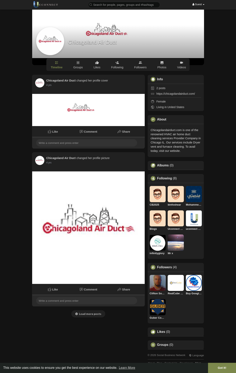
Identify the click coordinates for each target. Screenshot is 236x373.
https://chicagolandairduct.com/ (175, 93)
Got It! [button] (222, 367)
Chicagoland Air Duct (92, 42)
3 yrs (49, 85)
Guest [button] (198, 4)
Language (196, 355)
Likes (161, 331)
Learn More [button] (127, 367)
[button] (124, 4)
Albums (163, 165)
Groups (162, 344)
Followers (164, 267)
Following (164, 178)
